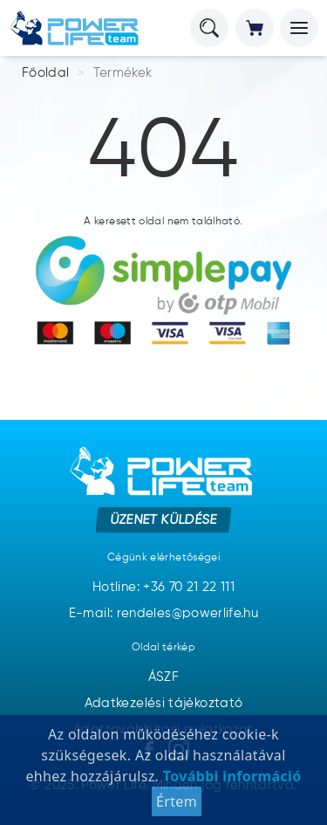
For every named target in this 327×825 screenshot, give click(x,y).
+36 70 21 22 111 (189, 587)
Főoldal (46, 72)
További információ (230, 776)
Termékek (123, 72)
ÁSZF (163, 677)
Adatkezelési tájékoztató (164, 703)
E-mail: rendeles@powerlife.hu (163, 613)
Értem (176, 801)
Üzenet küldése (163, 519)
